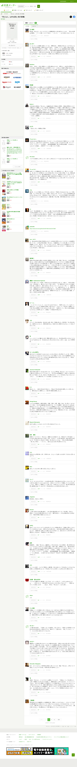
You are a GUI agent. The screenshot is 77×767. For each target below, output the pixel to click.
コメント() (40, 35)
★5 (38, 96)
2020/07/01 (46, 231)
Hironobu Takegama (35, 663)
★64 (39, 571)
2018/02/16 (49, 458)
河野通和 (8, 141)
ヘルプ (20, 739)
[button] (38, 6)
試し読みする (12, 45)
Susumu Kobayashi (35, 369)
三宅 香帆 (8, 191)
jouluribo (32, 226)
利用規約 (39, 734)
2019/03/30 (48, 361)
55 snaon (32, 156)
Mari (31, 466)
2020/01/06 (48, 312)
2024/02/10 (49, 77)
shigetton (32, 496)
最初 (41, 719)
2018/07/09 (48, 414)
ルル (31, 452)
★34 (39, 294)
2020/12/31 (46, 201)
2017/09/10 (48, 633)
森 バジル (8, 220)
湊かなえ (8, 227)
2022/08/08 (49, 148)
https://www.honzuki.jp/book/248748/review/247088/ (43, 228)
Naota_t (32, 104)
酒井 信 (8, 214)
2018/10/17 (48, 379)
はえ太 (31, 126)
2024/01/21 (48, 118)
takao (31, 595)
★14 (39, 77)
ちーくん (32, 303)
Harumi (32, 509)
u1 (30, 209)
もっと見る (17, 166)
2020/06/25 (48, 250)
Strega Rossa (33, 401)
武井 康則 (32, 434)
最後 (59, 719)
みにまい (32, 625)
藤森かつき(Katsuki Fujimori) (37, 280)
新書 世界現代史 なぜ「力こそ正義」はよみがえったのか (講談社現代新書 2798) (14, 174)
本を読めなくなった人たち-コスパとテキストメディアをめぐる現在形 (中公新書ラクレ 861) (14, 182)
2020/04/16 (48, 272)
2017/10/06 (48, 617)
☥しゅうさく (33, 169)
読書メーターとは (22, 734)
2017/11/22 (48, 587)
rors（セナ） (33, 239)
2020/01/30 (49, 294)
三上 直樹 (32, 608)
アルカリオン (33, 139)
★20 (39, 458)
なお (31, 320)
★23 (39, 488)
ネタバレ (34, 26)
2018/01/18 (48, 501)
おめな (31, 525)
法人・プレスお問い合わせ (34, 739)
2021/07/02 (46, 161)
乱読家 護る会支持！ (35, 579)
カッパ (31, 479)
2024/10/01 (49, 56)
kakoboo (32, 64)
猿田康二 (32, 258)
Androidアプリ (22, 741)
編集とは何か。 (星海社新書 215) (13, 147)
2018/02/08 (48, 471)
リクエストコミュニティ (47, 739)
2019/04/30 (48, 344)
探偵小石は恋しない (11, 218)
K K (31, 387)
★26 (39, 56)
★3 (38, 617)
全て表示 (27, 26)
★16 (39, 148)
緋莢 (31, 543)
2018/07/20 (48, 393)
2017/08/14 (48, 709)
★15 (39, 218)
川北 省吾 (8, 176)
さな (31, 190)
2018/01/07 (48, 534)
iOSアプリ (29, 741)
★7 (38, 379)
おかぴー (32, 641)
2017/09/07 (48, 655)
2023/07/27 (48, 131)
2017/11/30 (49, 571)
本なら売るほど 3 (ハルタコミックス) (14, 197)
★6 (38, 312)
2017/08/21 (48, 670)
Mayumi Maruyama (35, 422)
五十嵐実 (32, 29)
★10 (39, 181)
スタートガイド (32, 734)
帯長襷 (31, 85)
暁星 (8, 226)
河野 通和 (6, 13)
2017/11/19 (48, 600)
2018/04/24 (48, 444)
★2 (38, 426)
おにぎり (32, 43)
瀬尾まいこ (9, 205)
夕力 (31, 565)
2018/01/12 (48, 517)
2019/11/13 (48, 328)
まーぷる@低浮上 (34, 352)
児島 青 (8, 198)
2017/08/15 (48, 692)
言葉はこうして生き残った (12, 140)
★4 (38, 118)
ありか (8, 204)
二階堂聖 (32, 700)
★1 (38, 131)
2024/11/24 (46, 35)
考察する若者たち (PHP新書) (13, 189)
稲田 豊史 (8, 185)
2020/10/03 (49, 218)
